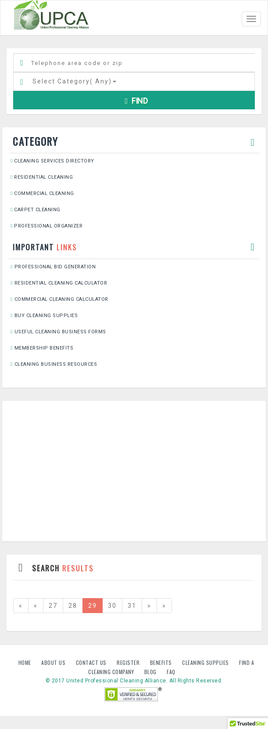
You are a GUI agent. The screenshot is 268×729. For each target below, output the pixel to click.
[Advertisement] (134, 471)
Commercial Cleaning (42, 193)
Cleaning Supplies (206, 662)
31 (132, 605)
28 (72, 605)
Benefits (162, 662)
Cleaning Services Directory (52, 161)
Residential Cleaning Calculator (59, 283)
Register (128, 662)
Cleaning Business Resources (54, 364)
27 (53, 605)
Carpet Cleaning (36, 210)
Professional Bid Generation (53, 267)
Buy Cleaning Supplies (44, 315)
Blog (151, 671)
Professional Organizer (46, 226)
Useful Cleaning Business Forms (58, 332)
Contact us (92, 662)
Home (25, 662)
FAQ (171, 671)
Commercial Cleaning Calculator (59, 299)
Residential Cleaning (42, 177)
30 (112, 605)
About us (54, 662)
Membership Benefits (42, 348)
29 (92, 605)
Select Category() (74, 81)
